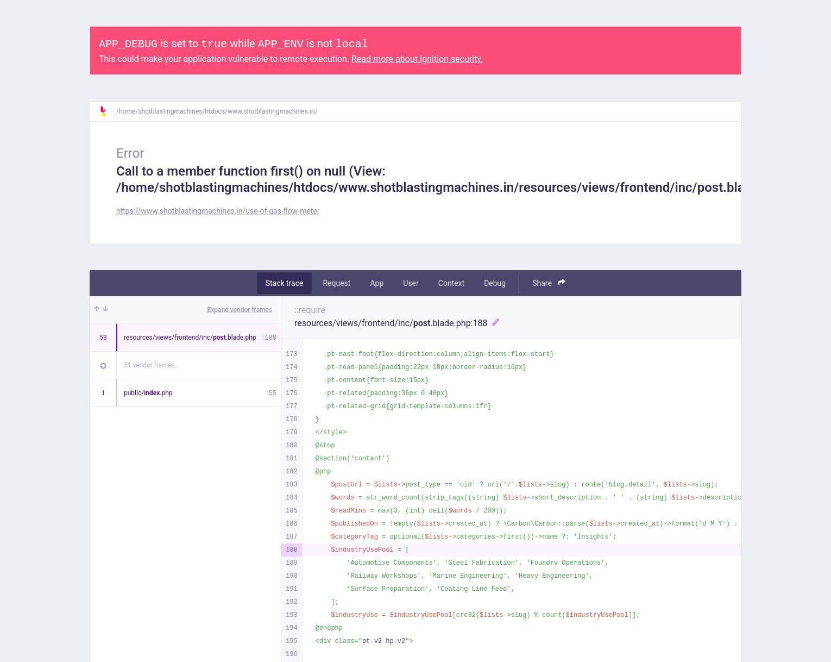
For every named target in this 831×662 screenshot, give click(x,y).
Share (548, 283)
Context (451, 283)
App (376, 283)
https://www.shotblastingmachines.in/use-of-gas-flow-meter (218, 211)
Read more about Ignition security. (417, 59)
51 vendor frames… (151, 365)
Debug (495, 283)
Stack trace (285, 283)
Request (336, 283)
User (410, 283)
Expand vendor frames (239, 310)
